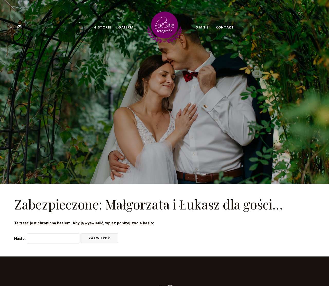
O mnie (201, 27)
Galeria (126, 27)
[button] (12, 27)
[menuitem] (12, 27)
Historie (102, 27)
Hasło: (46, 229)
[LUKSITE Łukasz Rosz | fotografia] (164, 27)
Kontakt (225, 27)
